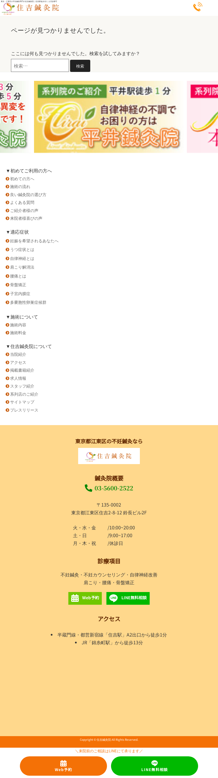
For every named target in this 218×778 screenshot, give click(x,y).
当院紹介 (18, 354)
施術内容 (18, 324)
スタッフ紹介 (22, 386)
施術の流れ (20, 186)
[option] (109, 117)
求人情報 (18, 378)
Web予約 (63, 766)
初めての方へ (22, 178)
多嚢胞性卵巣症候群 (28, 302)
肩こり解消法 (22, 267)
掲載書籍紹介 (22, 370)
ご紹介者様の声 (24, 210)
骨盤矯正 (18, 284)
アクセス (18, 362)
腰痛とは (18, 276)
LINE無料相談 (154, 766)
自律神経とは (22, 258)
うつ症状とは (22, 249)
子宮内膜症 (20, 293)
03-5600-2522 (109, 488)
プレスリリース (24, 410)
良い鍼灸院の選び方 (28, 194)
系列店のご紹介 (24, 394)
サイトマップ (22, 402)
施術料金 (18, 332)
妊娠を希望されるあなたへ (34, 240)
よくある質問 (22, 202)
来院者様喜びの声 (26, 218)
